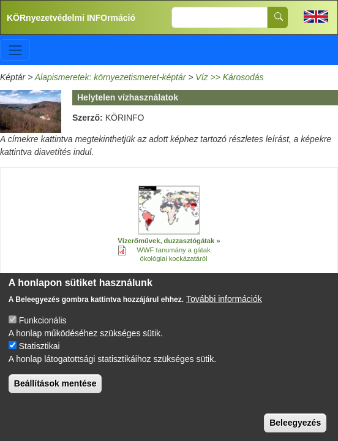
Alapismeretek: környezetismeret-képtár (110, 77)
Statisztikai (39, 356)
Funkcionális (43, 331)
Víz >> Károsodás (229, 77)
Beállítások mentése (55, 394)
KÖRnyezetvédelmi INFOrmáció (71, 18)
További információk (224, 309)
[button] (169, 210)
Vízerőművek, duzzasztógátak (166, 240)
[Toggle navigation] (15, 50)
